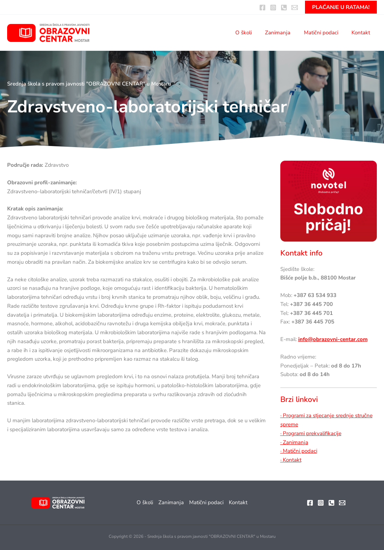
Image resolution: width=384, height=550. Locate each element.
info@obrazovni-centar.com (333, 339)
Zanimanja (284, 32)
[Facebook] (262, 7)
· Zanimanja (294, 442)
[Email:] (294, 7)
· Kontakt (290, 459)
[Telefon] (331, 503)
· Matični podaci (298, 450)
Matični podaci (325, 32)
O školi (253, 32)
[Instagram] (273, 7)
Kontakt (362, 32)
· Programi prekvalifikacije (310, 433)
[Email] (342, 503)
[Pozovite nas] (284, 7)
